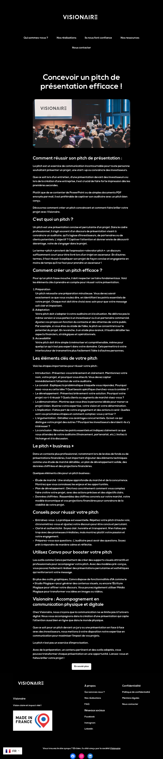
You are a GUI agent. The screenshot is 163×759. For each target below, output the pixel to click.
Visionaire (19, 698)
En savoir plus (81, 666)
